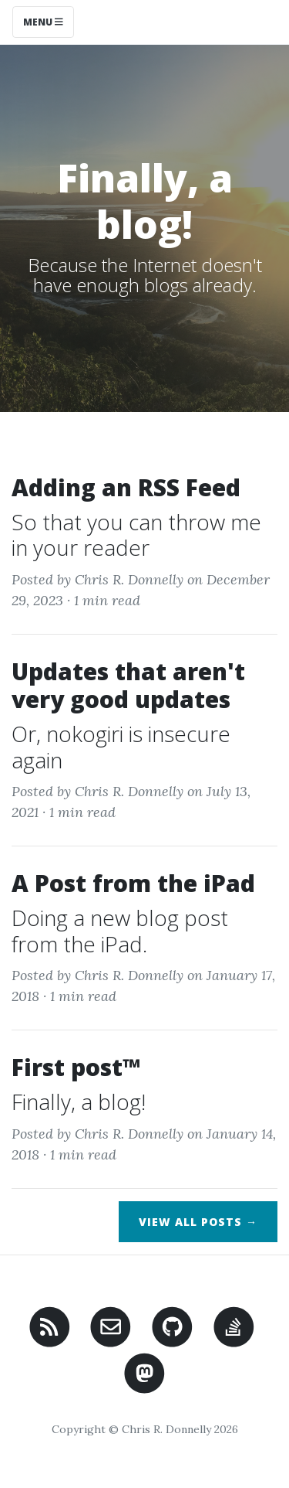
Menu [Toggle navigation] (43, 22)
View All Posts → (198, 1221)
